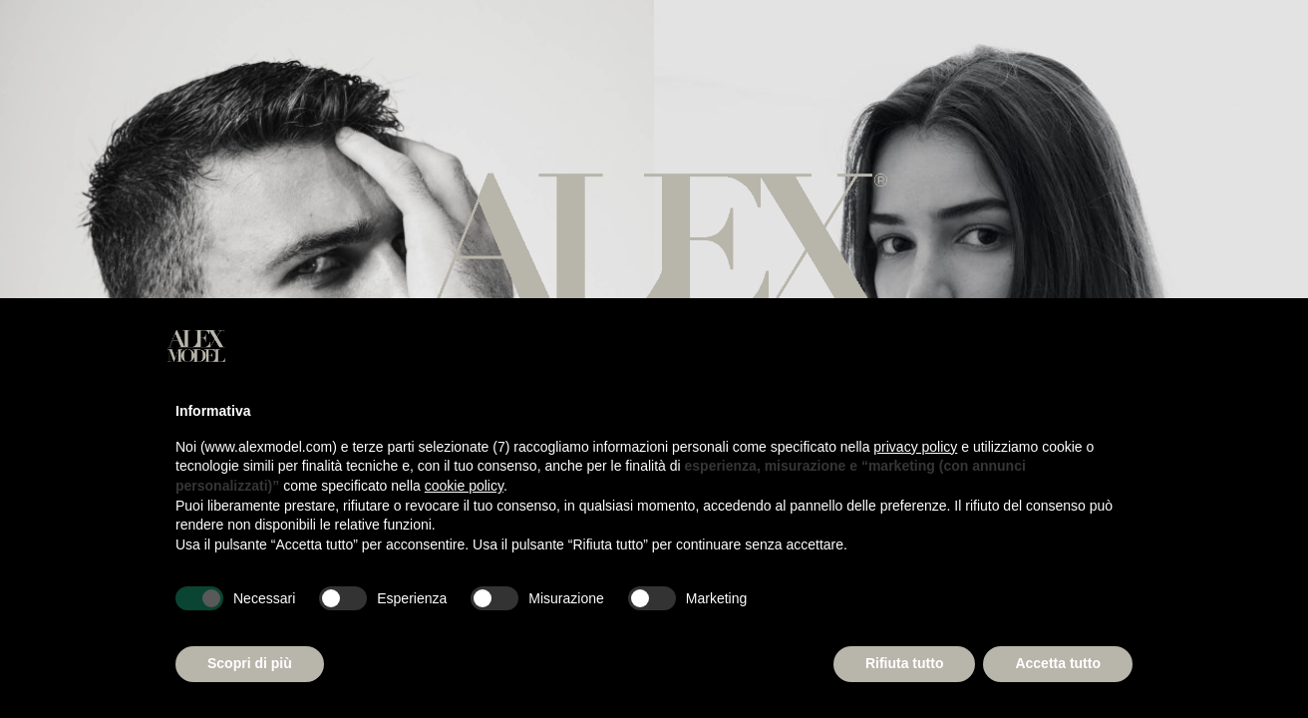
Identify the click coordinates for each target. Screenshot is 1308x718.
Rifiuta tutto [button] (904, 663)
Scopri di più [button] (249, 663)
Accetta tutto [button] (1058, 663)
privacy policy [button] (915, 447)
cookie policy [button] (464, 486)
